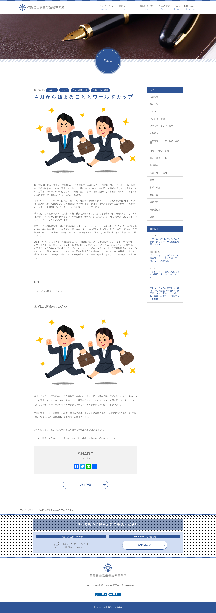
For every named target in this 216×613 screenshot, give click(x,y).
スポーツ (52, 90)
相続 (152, 180)
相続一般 (154, 195)
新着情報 (154, 165)
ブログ (64, 90)
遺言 (152, 217)
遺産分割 (154, 202)
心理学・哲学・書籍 (159, 151)
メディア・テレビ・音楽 (161, 126)
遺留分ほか (155, 209)
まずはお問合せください (50, 291)
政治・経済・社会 (80, 90)
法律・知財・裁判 (100, 90)
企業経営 (154, 133)
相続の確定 (155, 187)
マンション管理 (157, 118)
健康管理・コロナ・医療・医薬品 (164, 142)
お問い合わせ (145, 545)
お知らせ (154, 96)
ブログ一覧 (86, 484)
